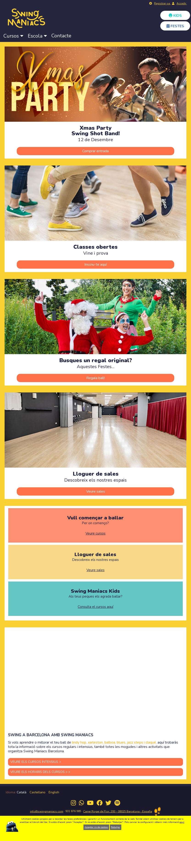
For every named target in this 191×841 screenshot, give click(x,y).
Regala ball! (95, 378)
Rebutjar (115, 827)
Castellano (37, 792)
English (54, 792)
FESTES (175, 26)
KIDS (175, 15)
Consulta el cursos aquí (95, 607)
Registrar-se (162, 3)
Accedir (182, 3)
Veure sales (95, 491)
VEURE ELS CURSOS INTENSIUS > (35, 762)
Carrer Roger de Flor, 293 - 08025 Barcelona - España (117, 811)
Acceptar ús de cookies (96, 827)
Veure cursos (95, 533)
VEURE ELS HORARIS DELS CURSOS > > (40, 772)
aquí (182, 822)
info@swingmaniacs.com (46, 811)
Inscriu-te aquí (95, 264)
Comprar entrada (95, 151)
